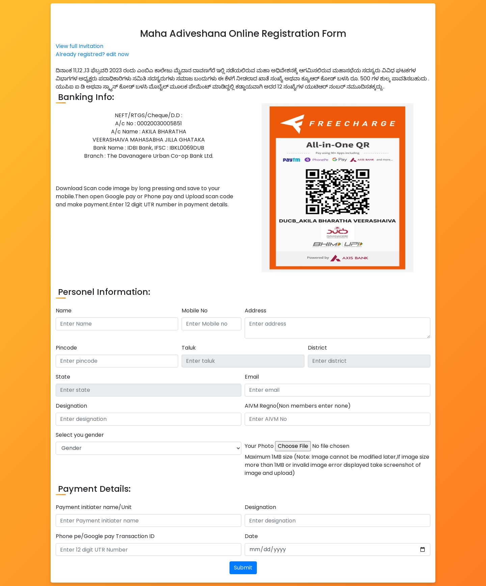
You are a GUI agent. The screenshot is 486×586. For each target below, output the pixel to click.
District (317, 348)
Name (64, 310)
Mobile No (195, 310)
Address (255, 310)
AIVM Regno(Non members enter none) (298, 406)
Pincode (66, 348)
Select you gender (80, 435)
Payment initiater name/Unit (94, 507)
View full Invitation (79, 46)
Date (251, 536)
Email (252, 377)
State (63, 377)
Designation (71, 406)
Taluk (189, 348)
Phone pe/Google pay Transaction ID (105, 536)
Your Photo (259, 446)
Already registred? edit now (92, 54)
